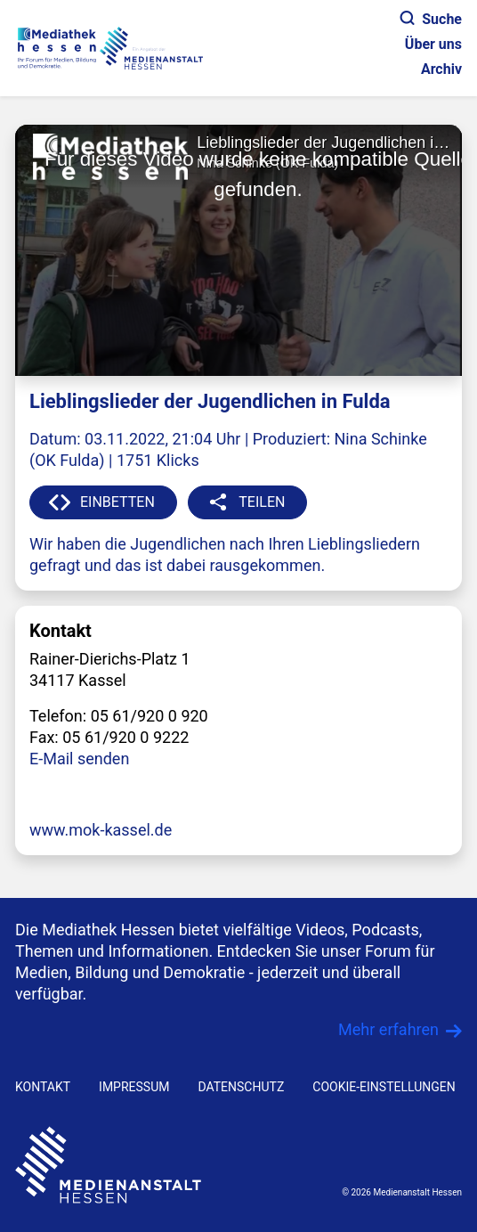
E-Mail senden (79, 758)
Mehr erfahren (388, 1029)
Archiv (441, 69)
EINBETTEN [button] (117, 502)
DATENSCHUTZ (241, 1087)
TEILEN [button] (261, 502)
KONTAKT (42, 1087)
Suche (431, 19)
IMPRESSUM (134, 1087)
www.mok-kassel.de (100, 829)
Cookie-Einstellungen (383, 1087)
